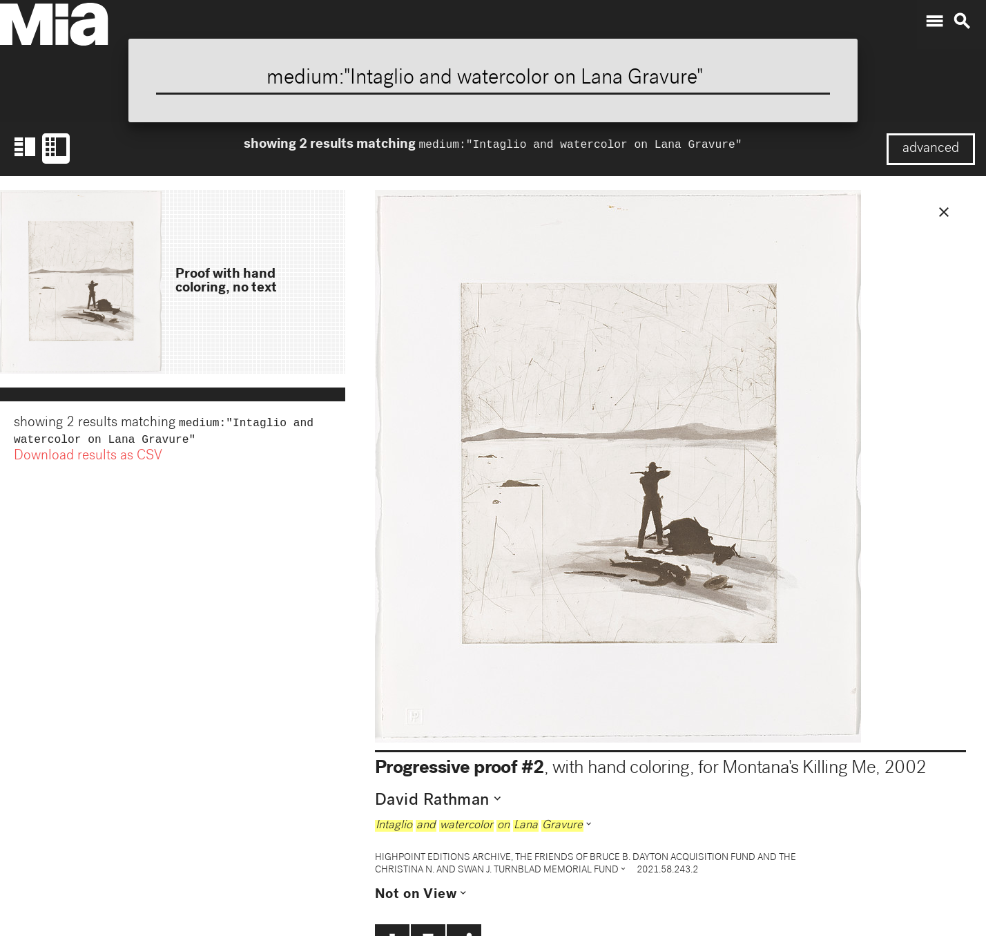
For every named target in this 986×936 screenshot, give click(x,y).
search (961, 21)
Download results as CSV (88, 459)
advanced (930, 149)
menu (934, 21)
